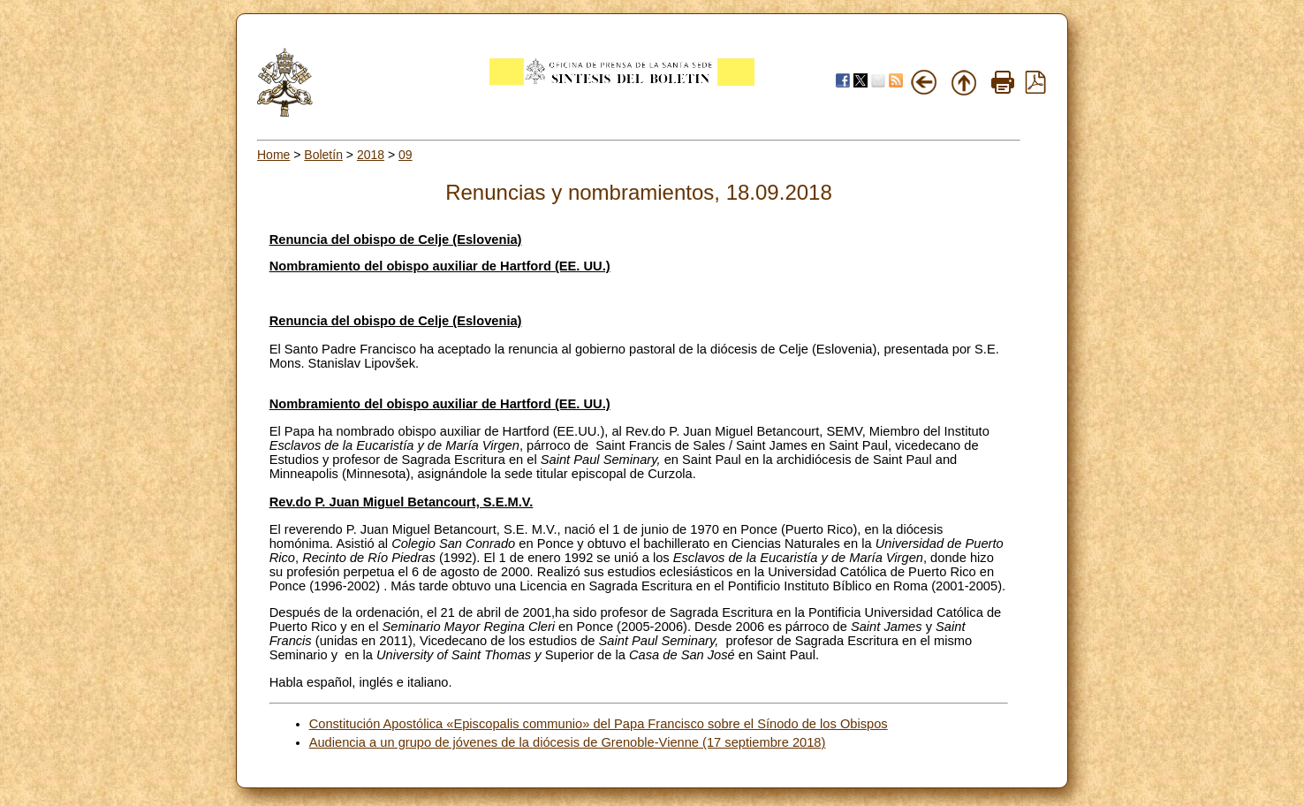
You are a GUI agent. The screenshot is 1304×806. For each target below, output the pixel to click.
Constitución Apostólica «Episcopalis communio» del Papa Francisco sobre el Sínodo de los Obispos (598, 724)
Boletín (323, 155)
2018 (370, 155)
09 (405, 155)
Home (273, 155)
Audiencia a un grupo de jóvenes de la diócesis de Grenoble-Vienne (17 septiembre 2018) (567, 742)
